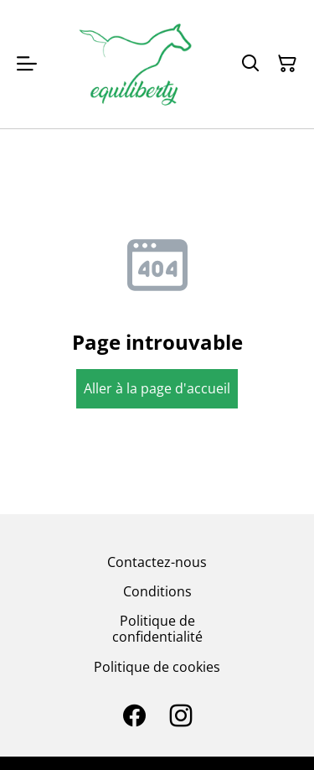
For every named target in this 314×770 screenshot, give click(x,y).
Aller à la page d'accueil (157, 388)
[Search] (250, 63)
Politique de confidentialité (157, 628)
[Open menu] (26, 63)
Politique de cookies (157, 667)
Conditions (157, 591)
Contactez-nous (157, 562)
